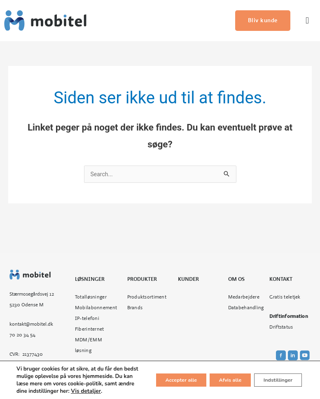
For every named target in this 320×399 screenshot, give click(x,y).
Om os (236, 280)
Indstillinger (273, 376)
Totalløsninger (91, 298)
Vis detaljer (74, 391)
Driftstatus (281, 328)
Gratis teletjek (284, 298)
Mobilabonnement (96, 308)
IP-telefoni (87, 319)
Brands (135, 308)
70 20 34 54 (22, 335)
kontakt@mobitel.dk (31, 325)
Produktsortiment (146, 298)
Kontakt (280, 280)
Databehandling (246, 308)
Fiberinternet (89, 330)
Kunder (188, 280)
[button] (307, 21)
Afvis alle (216, 376)
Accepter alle (157, 376)
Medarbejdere (243, 298)
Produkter (142, 280)
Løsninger (90, 280)
